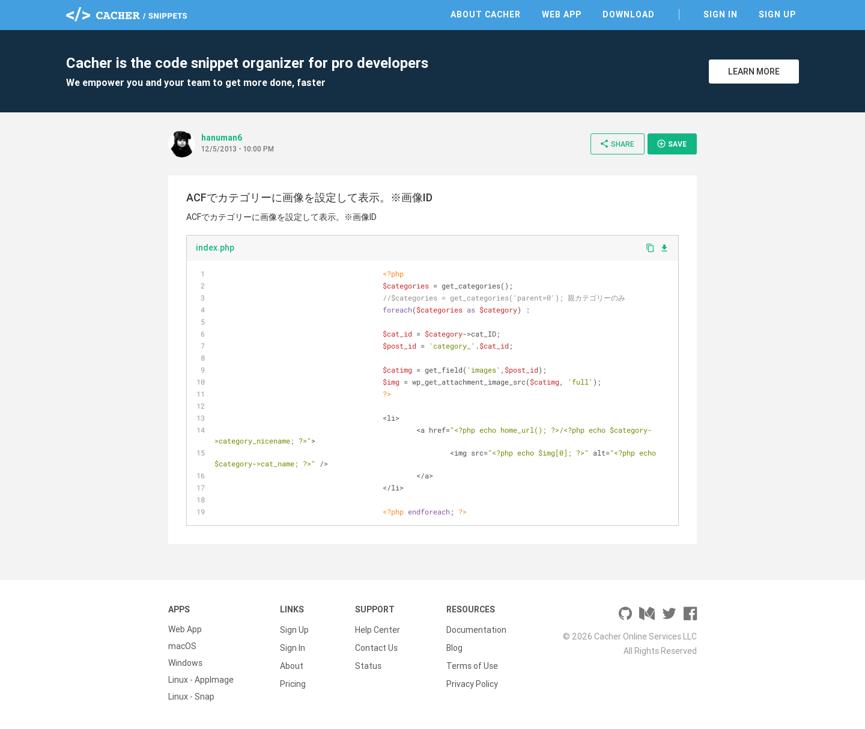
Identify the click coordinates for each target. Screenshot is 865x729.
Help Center (377, 629)
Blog (454, 646)
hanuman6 (221, 137)
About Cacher (486, 14)
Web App (561, 14)
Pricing (293, 679)
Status (368, 662)
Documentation (476, 629)
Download (628, 14)
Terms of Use (472, 662)
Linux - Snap (191, 696)
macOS (182, 646)
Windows (185, 662)
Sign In (720, 14)
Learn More (754, 71)
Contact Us (376, 646)
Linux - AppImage (201, 679)
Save (672, 143)
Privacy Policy (472, 679)
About (291, 662)
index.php (215, 247)
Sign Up (777, 14)
